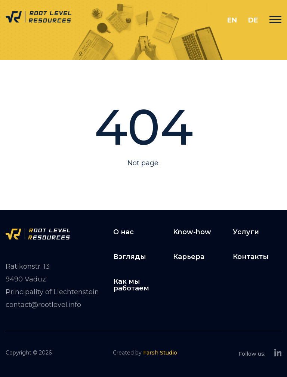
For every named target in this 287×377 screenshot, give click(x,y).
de (253, 20)
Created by (145, 352)
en (232, 20)
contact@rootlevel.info (43, 305)
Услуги (246, 232)
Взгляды (129, 256)
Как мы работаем (131, 285)
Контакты (251, 256)
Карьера (188, 256)
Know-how (192, 232)
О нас (123, 232)
